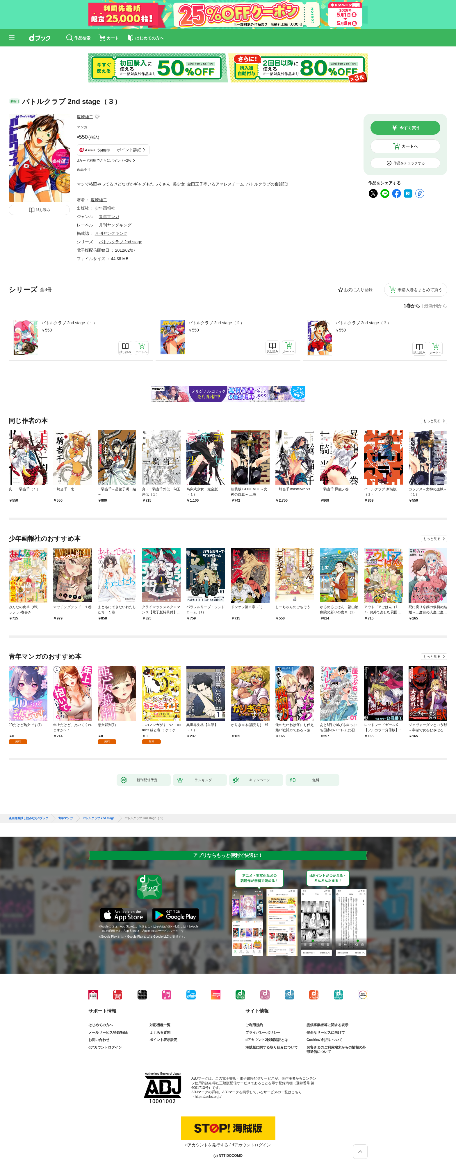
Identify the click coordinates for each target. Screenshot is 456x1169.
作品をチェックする (409, 163)
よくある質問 (159, 1033)
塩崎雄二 (85, 116)
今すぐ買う (410, 127)
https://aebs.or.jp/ (208, 1097)
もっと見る (432, 421)
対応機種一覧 (159, 1025)
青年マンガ (109, 216)
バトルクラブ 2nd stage (120, 241)
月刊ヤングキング (115, 225)
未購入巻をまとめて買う (420, 289)
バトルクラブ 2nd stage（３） (363, 322)
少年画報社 (105, 208)
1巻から (412, 306)
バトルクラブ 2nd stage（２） (216, 322)
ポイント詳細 (129, 149)
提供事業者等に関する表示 (327, 1025)
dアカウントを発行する (206, 1145)
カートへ (410, 146)
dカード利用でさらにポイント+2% (104, 160)
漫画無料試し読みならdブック (28, 818)
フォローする (97, 117)
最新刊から (435, 306)
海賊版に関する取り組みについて (271, 1047)
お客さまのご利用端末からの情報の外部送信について (336, 1049)
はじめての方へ (100, 1025)
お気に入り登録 (358, 289)
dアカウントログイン (105, 1047)
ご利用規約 (254, 1025)
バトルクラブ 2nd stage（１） (69, 322)
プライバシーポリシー (262, 1033)
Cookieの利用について (325, 1040)
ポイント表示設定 (163, 1040)
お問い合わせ (98, 1040)
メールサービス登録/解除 (108, 1033)
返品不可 (84, 169)
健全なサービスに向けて (326, 1033)
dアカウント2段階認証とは (266, 1040)
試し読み (43, 210)
